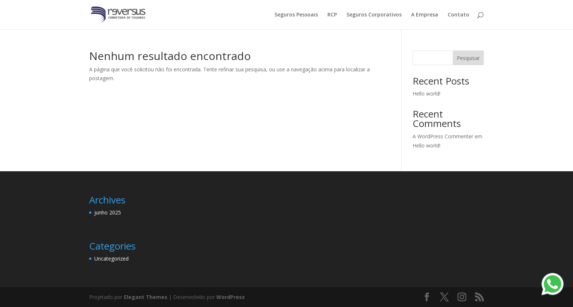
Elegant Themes (145, 296)
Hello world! (426, 93)
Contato (458, 15)
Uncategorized (111, 258)
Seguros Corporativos (374, 15)
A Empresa (424, 15)
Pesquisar (468, 58)
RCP (332, 15)
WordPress (230, 296)
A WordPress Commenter (443, 136)
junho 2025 (107, 212)
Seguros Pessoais (296, 15)
